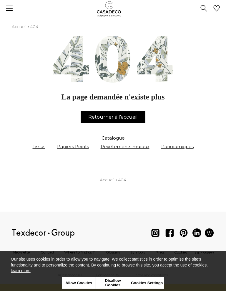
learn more (21, 270)
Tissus (39, 146)
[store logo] (113, 9)
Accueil (19, 26)
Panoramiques (177, 146)
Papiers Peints (73, 146)
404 (34, 26)
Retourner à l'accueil (113, 117)
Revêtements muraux (125, 146)
